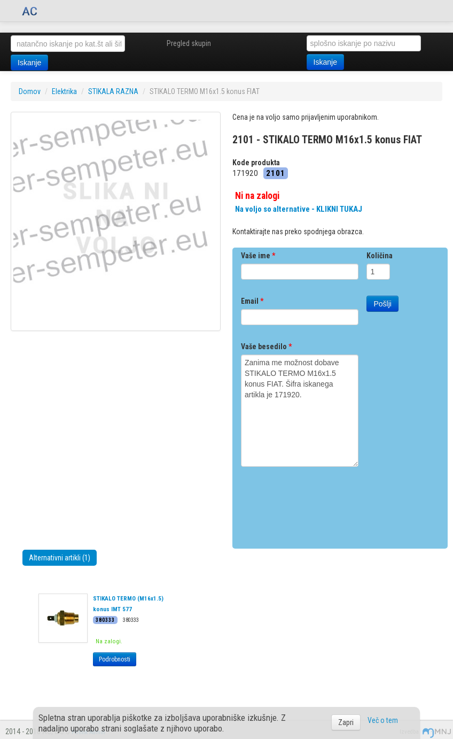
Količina (379, 255)
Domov (30, 91)
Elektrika (64, 91)
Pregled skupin (189, 43)
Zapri (346, 722)
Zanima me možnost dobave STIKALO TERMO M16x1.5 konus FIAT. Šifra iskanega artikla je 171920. (299, 411)
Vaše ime (258, 255)
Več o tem (383, 720)
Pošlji (382, 303)
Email (252, 301)
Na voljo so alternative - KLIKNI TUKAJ (298, 209)
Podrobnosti (114, 659)
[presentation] (322, 504)
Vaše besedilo (266, 346)
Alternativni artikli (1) (59, 557)
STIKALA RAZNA (113, 91)
